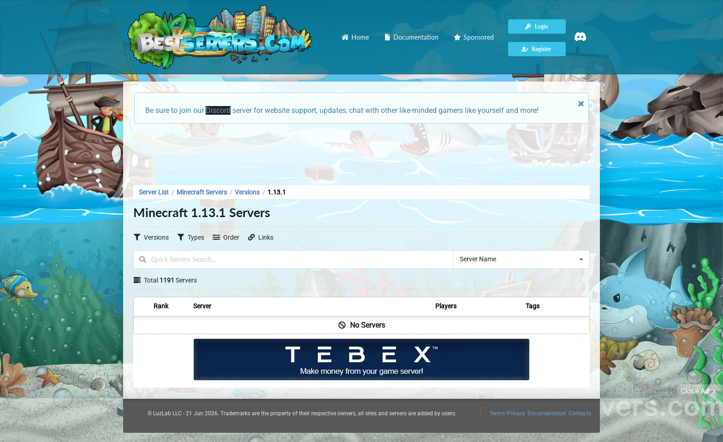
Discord (218, 110)
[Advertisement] (361, 151)
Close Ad (700, 391)
